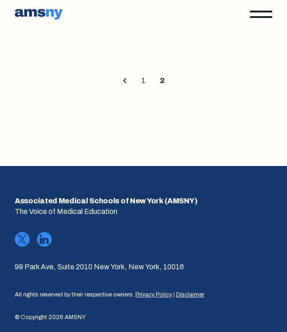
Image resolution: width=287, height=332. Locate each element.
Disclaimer (190, 294)
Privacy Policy (153, 294)
